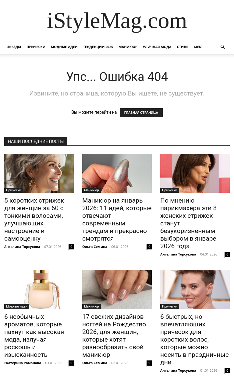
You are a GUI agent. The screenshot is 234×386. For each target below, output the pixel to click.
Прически (36, 46)
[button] (222, 47)
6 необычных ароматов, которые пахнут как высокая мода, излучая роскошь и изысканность (34, 335)
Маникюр (128, 46)
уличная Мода (157, 46)
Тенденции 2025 (98, 46)
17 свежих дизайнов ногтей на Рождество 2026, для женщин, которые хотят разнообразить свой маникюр (114, 335)
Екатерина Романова (22, 362)
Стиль (183, 46)
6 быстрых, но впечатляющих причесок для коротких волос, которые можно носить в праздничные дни (194, 339)
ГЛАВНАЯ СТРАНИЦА (141, 113)
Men (197, 46)
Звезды (14, 46)
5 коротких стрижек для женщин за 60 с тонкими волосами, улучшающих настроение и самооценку (34, 219)
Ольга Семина (94, 246)
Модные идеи (64, 46)
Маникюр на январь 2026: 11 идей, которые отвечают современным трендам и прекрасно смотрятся (116, 219)
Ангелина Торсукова (22, 246)
